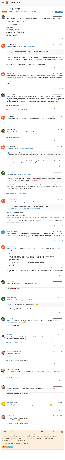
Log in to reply (59, 11)
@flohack (12, 116)
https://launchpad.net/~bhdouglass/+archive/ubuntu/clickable (24, 53)
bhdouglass (9, 334)
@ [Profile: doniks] (9, 248)
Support (4, 11)
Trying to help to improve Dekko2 (26, 46)
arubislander (10, 16)
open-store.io (9, 342)
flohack (8, 94)
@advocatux (16, 416)
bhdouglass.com (18, 342)
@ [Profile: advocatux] (10, 418)
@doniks (12, 246)
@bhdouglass (17, 351)
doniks (8, 172)
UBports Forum (15, 3)
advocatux (9, 402)
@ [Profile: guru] (8, 96)
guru (8, 44)
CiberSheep (9, 351)
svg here (9, 356)
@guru (12, 73)
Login (10, 446)
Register (5, 446)
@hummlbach (13, 44)
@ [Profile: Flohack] (9, 118)
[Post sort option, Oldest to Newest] (52, 12)
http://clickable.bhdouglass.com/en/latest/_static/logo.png (46, 337)
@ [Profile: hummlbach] (10, 46)
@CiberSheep (15, 369)
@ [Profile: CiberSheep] (10, 337)
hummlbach (9, 231)
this (16, 390)
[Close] (62, 432)
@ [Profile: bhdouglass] (10, 322)
